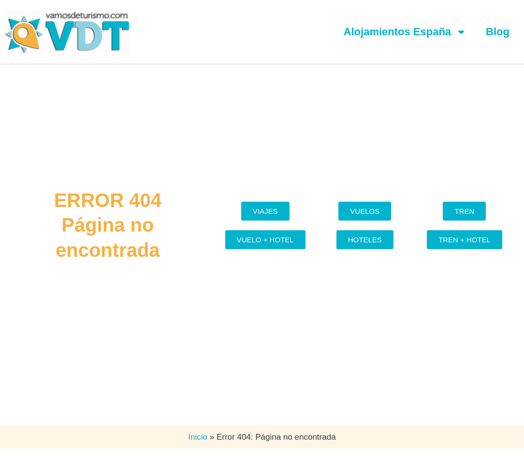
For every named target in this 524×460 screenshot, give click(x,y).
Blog (497, 32)
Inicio (197, 437)
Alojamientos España (405, 32)
